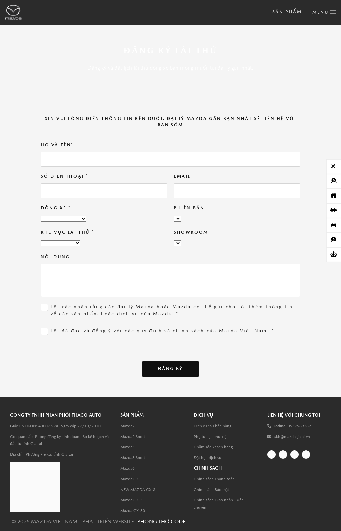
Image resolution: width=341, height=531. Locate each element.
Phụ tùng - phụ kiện (211, 437)
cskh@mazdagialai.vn (291, 437)
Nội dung (55, 257)
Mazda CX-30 (132, 511)
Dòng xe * (56, 208)
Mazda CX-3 (131, 500)
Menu (324, 11)
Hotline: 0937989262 (291, 426)
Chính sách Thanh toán (214, 479)
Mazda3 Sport (132, 458)
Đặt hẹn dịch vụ (207, 458)
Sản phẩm (287, 12)
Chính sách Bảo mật (211, 490)
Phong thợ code (161, 522)
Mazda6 (127, 469)
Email (182, 176)
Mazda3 (127, 447)
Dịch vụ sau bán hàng (212, 426)
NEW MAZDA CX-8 (137, 490)
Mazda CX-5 (131, 479)
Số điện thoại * (64, 176)
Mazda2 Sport (132, 437)
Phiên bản (189, 208)
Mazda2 (127, 426)
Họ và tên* (57, 145)
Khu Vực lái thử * (67, 232)
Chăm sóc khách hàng (213, 447)
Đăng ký (170, 369)
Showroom (191, 232)
